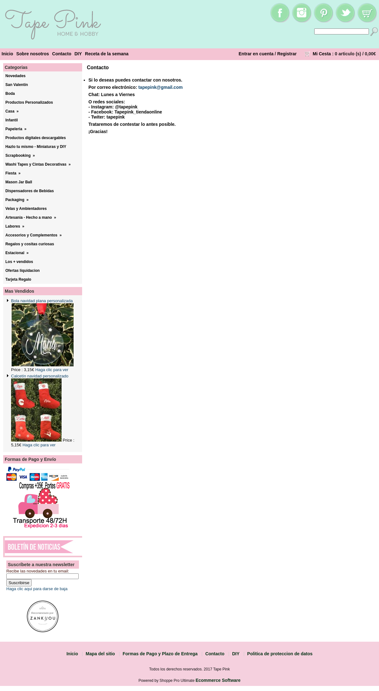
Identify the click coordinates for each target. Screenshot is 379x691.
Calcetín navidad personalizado (39, 376)
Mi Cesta (322, 53)
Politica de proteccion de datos (280, 653)
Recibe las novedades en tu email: (37, 571)
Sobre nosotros (32, 53)
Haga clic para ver (52, 369)
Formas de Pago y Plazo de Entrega (160, 653)
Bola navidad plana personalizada (42, 300)
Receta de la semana (107, 53)
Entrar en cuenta (256, 53)
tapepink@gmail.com (160, 87)
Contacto (61, 53)
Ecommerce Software (218, 680)
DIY (78, 53)
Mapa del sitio (100, 653)
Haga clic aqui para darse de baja (37, 588)
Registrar (287, 53)
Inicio (7, 53)
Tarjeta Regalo (18, 279)
